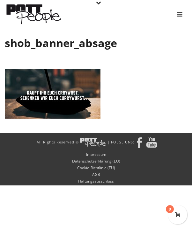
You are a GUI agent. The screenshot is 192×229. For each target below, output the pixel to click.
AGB (96, 174)
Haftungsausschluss (96, 181)
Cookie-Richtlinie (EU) (96, 167)
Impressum (96, 154)
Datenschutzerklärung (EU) (96, 161)
